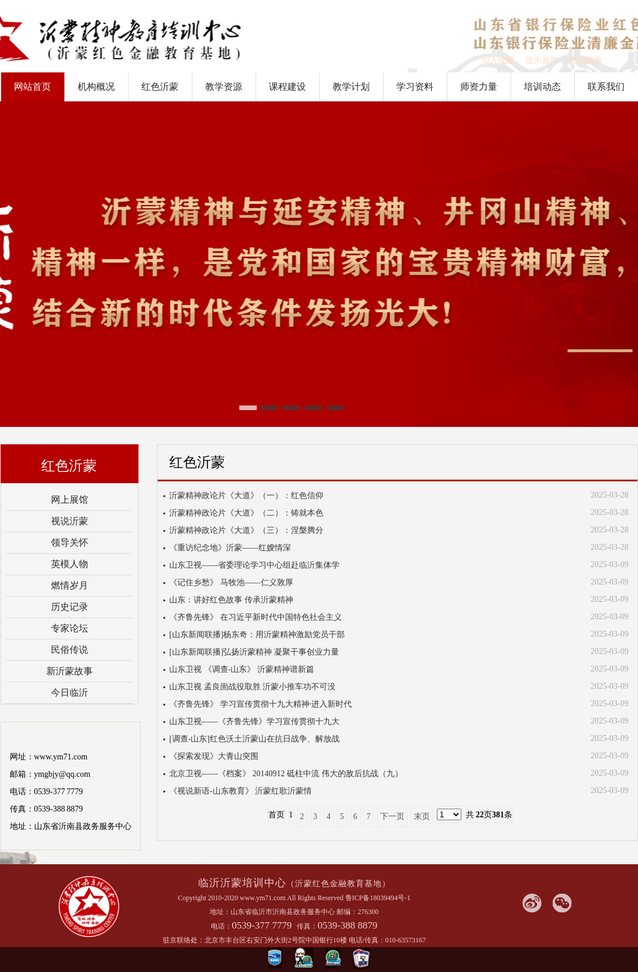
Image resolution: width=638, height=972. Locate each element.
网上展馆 (69, 500)
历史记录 (69, 607)
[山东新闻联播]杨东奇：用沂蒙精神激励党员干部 (257, 634)
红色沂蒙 (159, 87)
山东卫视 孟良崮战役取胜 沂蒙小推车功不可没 (252, 686)
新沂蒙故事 (69, 671)
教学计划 (351, 87)
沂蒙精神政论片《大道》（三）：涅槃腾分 (246, 530)
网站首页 (32, 87)
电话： (221, 926)
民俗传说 (69, 650)
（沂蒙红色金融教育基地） (338, 883)
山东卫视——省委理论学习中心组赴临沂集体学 (254, 565)
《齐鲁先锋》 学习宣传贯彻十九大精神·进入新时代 (260, 704)
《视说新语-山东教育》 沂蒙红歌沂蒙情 (240, 791)
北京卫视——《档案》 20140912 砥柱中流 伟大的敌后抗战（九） (286, 773)
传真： (307, 926)
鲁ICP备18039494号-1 (378, 898)
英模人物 (69, 564)
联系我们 (606, 87)
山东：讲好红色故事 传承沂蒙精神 (231, 599)
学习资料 (414, 87)
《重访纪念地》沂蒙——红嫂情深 (230, 547)
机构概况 (96, 87)
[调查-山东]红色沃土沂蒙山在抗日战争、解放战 (254, 739)
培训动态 (542, 87)
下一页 (392, 816)
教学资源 (223, 87)
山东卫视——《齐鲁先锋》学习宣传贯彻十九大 (254, 721)
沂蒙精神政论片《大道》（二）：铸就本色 (246, 513)
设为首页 (542, 60)
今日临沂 (69, 692)
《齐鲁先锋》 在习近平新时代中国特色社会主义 (255, 617)
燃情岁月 (69, 585)
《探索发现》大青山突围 (213, 756)
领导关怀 (69, 542)
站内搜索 (586, 60)
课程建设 (287, 87)
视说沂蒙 (69, 521)
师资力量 (478, 87)
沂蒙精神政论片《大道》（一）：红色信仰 (246, 495)
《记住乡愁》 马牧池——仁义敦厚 (231, 582)
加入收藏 (498, 60)
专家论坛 (69, 628)
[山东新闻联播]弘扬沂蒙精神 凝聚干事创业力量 (254, 652)
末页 (422, 816)
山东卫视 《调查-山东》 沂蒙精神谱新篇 (241, 669)
